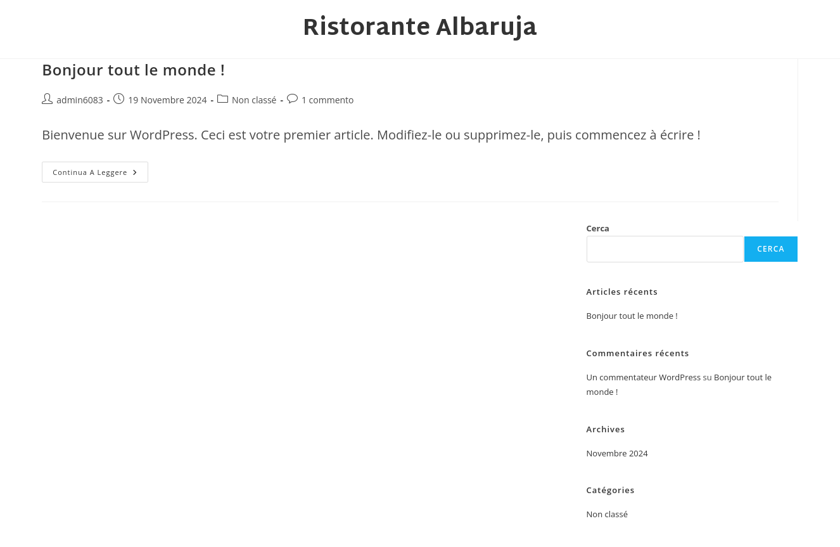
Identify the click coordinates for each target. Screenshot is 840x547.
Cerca (598, 228)
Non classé (254, 100)
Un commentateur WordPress (644, 377)
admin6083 (79, 100)
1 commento (328, 100)
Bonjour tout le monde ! (133, 69)
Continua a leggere (100, 174)
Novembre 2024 (617, 453)
